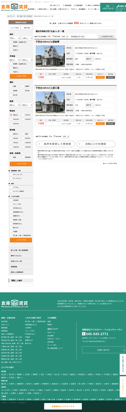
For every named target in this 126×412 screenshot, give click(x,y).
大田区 (27, 374)
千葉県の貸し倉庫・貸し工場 (11, 346)
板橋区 (19, 374)
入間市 (15, 390)
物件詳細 (110, 77)
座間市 (73, 384)
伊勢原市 (45, 384)
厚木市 (29, 384)
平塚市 (90, 384)
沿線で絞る (27, 28)
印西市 (36, 399)
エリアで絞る (15, 28)
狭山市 (79, 390)
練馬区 (3, 377)
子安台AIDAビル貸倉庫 (47, 41)
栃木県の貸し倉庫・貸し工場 (11, 353)
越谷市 (63, 390)
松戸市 (109, 399)
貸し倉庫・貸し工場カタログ (11, 362)
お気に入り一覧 (16, 261)
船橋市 (101, 399)
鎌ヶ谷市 (51, 399)
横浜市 (3, 384)
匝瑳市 (68, 399)
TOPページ (51, 332)
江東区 (49, 374)
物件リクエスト (16, 256)
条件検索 (31, 9)
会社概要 (82, 9)
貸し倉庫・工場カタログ (58, 9)
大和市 (106, 384)
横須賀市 (115, 384)
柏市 (44, 399)
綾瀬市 (36, 384)
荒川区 (11, 374)
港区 (18, 377)
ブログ (73, 9)
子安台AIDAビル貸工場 (47, 88)
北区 (42, 374)
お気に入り (55, 5)
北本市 (48, 390)
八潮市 (29, 393)
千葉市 (3, 399)
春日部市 (23, 390)
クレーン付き (29, 331)
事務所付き (29, 340)
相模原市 (20, 384)
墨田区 (72, 374)
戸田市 (103, 390)
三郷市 (13, 393)
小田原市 (64, 384)
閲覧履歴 (67, 5)
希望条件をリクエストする (63, 406)
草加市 (95, 390)
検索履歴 (78, 5)
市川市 (21, 399)
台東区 (90, 374)
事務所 (49, 324)
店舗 (48, 321)
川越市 (40, 390)
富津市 (93, 399)
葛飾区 (35, 374)
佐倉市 (60, 399)
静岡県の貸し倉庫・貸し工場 (11, 359)
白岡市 (21, 393)
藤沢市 (98, 384)
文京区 (11, 377)
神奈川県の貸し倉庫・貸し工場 (12, 343)
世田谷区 (81, 374)
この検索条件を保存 (107, 36)
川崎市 (11, 384)
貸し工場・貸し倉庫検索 (19, 250)
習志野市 (77, 399)
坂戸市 (71, 390)
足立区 (3, 374)
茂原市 (117, 399)
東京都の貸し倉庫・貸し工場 (11, 337)
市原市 (29, 399)
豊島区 (115, 374)
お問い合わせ (108, 7)
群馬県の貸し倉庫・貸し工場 (11, 349)
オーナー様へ (93, 9)
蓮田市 (111, 390)
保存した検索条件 (92, 5)
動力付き (28, 343)
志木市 (87, 390)
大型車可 (28, 328)
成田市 (85, 399)
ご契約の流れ (42, 9)
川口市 (32, 390)
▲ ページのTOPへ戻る (110, 163)
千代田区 (106, 374)
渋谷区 (64, 374)
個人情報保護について (55, 348)
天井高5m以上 (30, 334)
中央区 (98, 374)
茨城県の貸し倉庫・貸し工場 (11, 356)
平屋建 (27, 337)
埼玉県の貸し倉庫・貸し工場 (11, 340)
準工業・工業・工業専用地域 (35, 321)
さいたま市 (5, 390)
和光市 (36, 393)
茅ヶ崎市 (82, 384)
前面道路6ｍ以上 (31, 324)
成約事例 (50, 342)
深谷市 (118, 390)
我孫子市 (12, 399)
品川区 (57, 374)
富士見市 (4, 393)
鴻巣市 (56, 390)
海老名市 (55, 384)
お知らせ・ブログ (53, 339)
